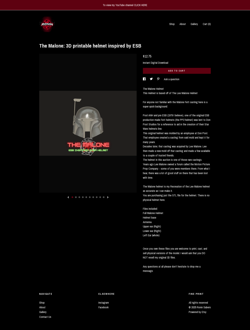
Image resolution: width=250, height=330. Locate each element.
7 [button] (93, 197)
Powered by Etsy (197, 312)
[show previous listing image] (68, 197)
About (183, 24)
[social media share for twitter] (151, 79)
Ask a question (171, 79)
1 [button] (72, 197)
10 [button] (104, 197)
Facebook (103, 307)
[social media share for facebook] (144, 79)
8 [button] (97, 197)
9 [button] (100, 197)
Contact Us (45, 317)
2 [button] (76, 197)
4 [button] (83, 197)
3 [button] (79, 197)
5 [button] (86, 197)
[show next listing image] (108, 197)
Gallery (194, 24)
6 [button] (90, 197)
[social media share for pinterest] (158, 79)
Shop (172, 24)
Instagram (103, 302)
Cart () (207, 24)
